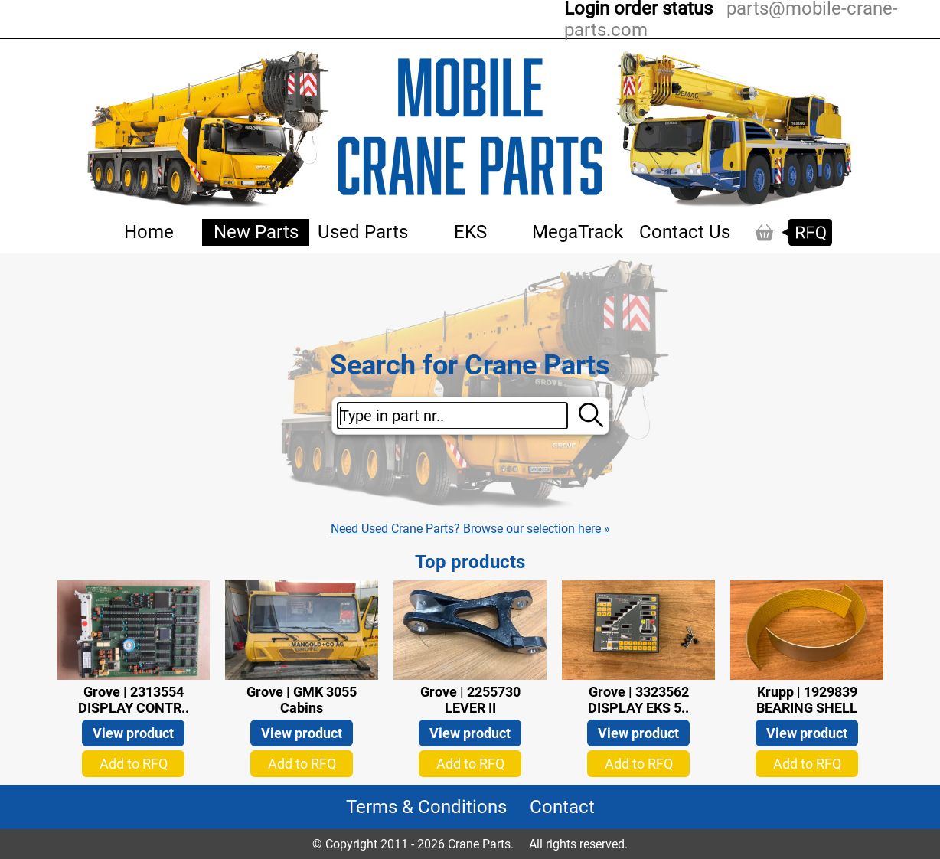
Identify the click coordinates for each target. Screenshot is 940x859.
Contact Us (684, 232)
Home (149, 232)
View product (133, 733)
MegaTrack (577, 232)
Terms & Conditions (426, 807)
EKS (470, 232)
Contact (562, 807)
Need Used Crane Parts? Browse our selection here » (470, 528)
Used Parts (363, 232)
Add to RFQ (134, 764)
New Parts (256, 232)
